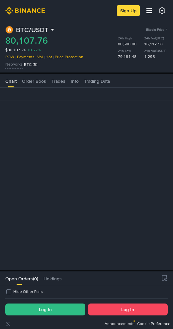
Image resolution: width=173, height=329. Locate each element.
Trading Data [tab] (97, 72)
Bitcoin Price (157, 29)
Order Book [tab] (34, 72)
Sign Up (128, 11)
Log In (45, 309)
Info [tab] (75, 72)
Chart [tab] (11, 72)
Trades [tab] (58, 72)
